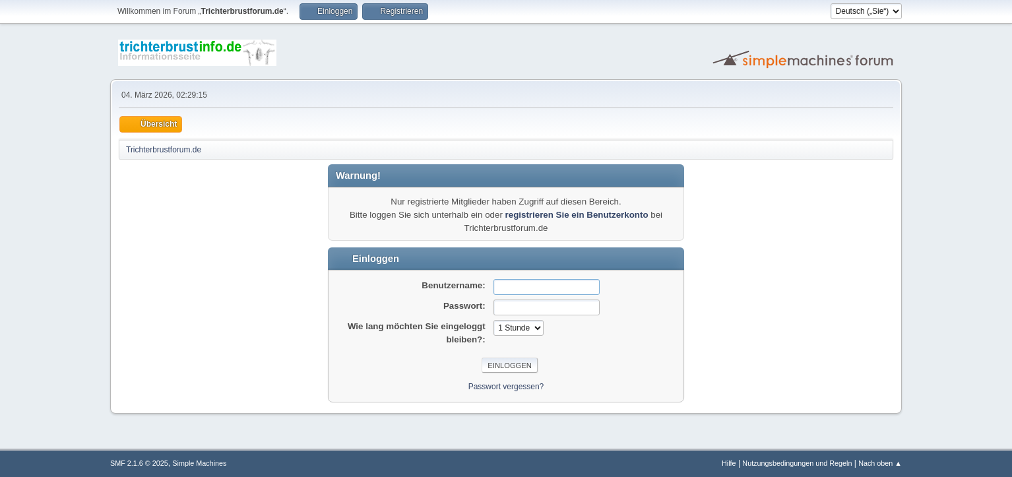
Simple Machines (199, 463)
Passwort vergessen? (506, 386)
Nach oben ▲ (880, 463)
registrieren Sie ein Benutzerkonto (576, 215)
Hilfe (729, 463)
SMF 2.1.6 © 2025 (139, 463)
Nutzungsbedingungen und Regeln (797, 463)
